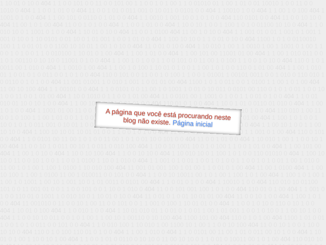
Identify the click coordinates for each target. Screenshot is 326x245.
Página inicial (193, 123)
